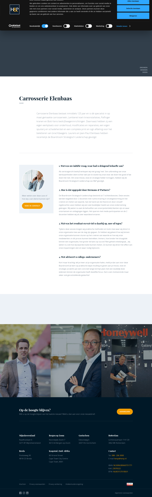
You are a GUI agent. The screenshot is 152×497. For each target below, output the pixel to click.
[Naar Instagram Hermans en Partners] (24, 493)
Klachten (22, 484)
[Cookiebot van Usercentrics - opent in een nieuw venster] (14, 31)
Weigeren (133, 21)
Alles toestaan (133, 6)
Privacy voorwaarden (37, 484)
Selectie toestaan (133, 13)
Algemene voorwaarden (124, 493)
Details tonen (121, 31)
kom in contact (32, 206)
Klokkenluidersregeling (74, 484)
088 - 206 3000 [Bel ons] (118, 455)
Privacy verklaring (55, 484)
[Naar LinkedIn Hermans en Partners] (27, 493)
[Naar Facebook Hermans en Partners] (20, 493)
